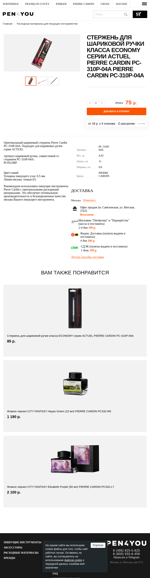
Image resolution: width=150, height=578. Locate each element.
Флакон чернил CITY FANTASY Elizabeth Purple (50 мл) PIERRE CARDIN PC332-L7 (60, 486)
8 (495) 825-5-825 (126, 550)
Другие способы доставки (87, 257)
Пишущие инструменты (22, 542)
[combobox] (111, 14)
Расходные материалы (21, 552)
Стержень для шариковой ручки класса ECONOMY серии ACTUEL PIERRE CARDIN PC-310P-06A (70, 335)
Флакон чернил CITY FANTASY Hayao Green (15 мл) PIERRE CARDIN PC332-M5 (59, 411)
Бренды (9, 558)
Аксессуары (13, 547)
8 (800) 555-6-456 (126, 553)
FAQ (55, 573)
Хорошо (98, 545)
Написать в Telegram (127, 557)
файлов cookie (73, 560)
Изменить (89, 200)
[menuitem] (11, 4)
